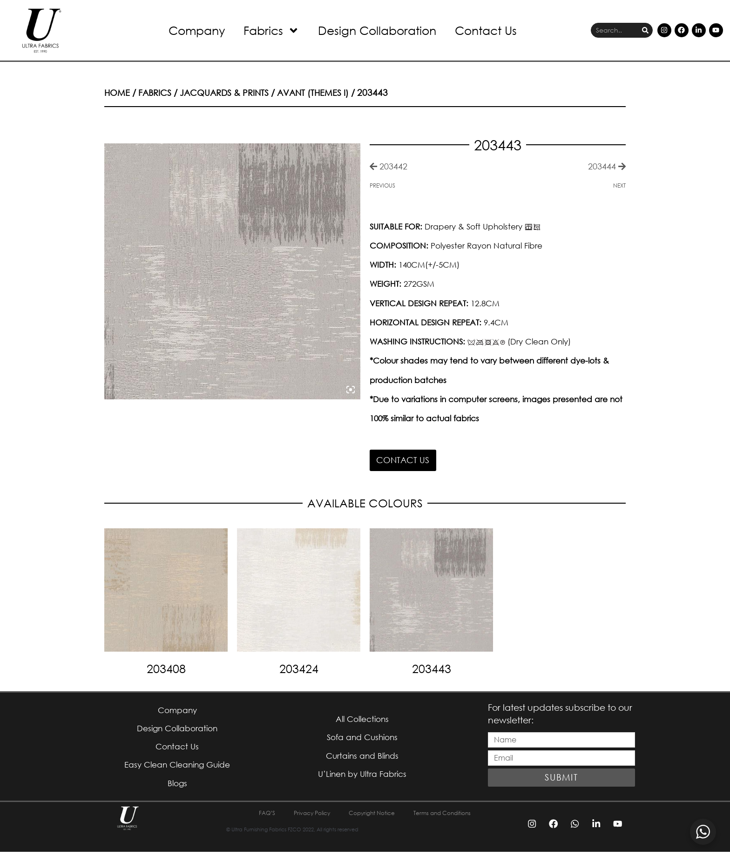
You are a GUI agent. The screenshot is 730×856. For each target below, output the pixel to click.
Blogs (177, 787)
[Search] (645, 30)
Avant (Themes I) (319, 92)
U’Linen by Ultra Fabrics (362, 777)
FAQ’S (253, 817)
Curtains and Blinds (362, 758)
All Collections (362, 719)
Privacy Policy (303, 817)
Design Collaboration (377, 30)
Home (117, 92)
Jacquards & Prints (228, 92)
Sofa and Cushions (362, 739)
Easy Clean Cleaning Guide (177, 767)
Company (197, 30)
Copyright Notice (371, 817)
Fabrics (271, 30)
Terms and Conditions (451, 817)
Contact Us (486, 30)
